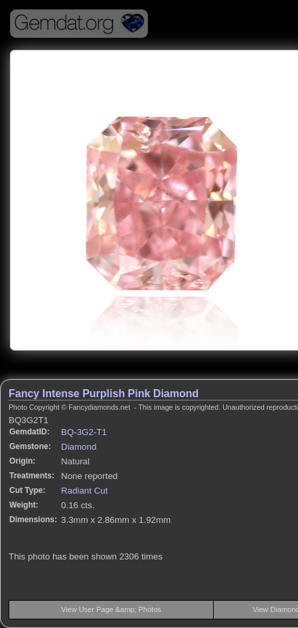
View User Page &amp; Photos (111, 609)
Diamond (78, 447)
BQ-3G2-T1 (84, 432)
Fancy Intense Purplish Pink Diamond (103, 393)
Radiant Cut (84, 491)
